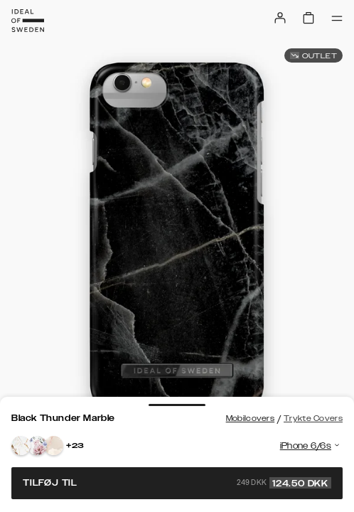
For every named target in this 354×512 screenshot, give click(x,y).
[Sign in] (280, 18)
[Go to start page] (27, 20)
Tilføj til (177, 483)
